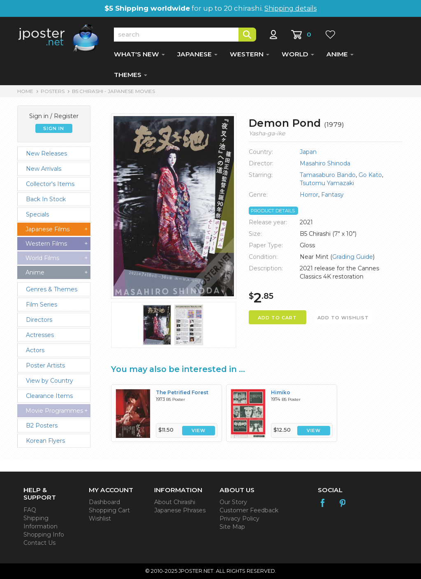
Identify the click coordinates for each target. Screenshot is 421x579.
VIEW (199, 430)
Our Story (233, 502)
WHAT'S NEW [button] (139, 54)
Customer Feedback (249, 510)
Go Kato (370, 175)
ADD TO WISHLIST (343, 318)
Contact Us (39, 542)
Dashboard (104, 502)
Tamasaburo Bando (328, 175)
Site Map (232, 526)
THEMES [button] (130, 75)
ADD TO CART (277, 318)
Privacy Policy (239, 518)
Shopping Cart (109, 510)
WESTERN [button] (249, 54)
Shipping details (290, 8)
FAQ (29, 510)
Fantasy (332, 194)
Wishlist (100, 518)
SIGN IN (53, 128)
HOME (25, 91)
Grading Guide (352, 256)
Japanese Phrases (180, 510)
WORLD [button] (298, 54)
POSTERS (53, 91)
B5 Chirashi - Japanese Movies (113, 91)
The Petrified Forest (182, 392)
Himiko (280, 392)
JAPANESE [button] (197, 54)
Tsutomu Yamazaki (327, 183)
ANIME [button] (340, 54)
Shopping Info (43, 534)
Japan (308, 152)
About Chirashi (174, 502)
